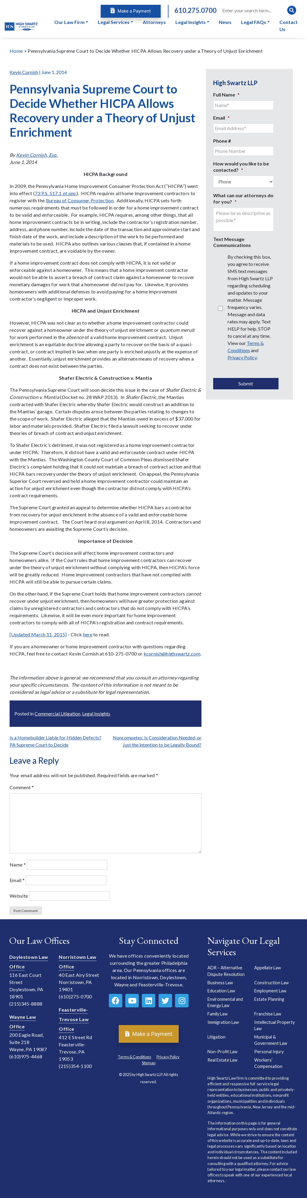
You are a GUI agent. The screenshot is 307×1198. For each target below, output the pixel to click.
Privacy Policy (242, 357)
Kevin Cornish (24, 72)
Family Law (217, 1013)
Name (18, 864)
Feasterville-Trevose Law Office (74, 1019)
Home (16, 51)
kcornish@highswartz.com (172, 653)
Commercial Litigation (57, 713)
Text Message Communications (232, 242)
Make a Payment (131, 11)
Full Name (226, 94)
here (87, 634)
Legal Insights (96, 713)
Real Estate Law (222, 1060)
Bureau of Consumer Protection (80, 200)
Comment (22, 787)
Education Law (221, 990)
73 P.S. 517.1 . (55, 193)
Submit (245, 383)
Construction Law (271, 982)
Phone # (222, 141)
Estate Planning (269, 999)
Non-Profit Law (222, 1051)
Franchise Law (267, 1013)
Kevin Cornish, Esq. (37, 155)
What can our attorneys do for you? (243, 198)
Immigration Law (223, 1022)
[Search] (258, 10)
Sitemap (148, 1062)
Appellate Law (267, 967)
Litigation (216, 1036)
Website (19, 896)
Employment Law (270, 990)
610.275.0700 (195, 10)
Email (17, 880)
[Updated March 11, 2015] (38, 634)
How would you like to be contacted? (241, 167)
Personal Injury (269, 1051)
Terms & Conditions (134, 1056)
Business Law (220, 982)
